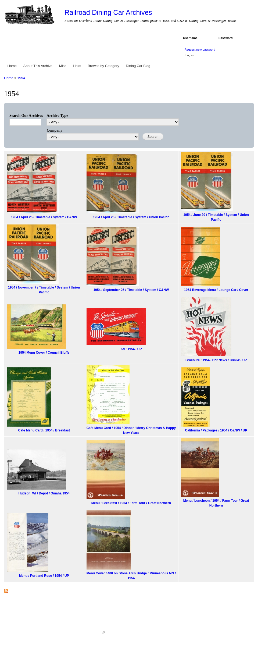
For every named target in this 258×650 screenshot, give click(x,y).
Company (54, 130)
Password (226, 38)
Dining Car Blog (138, 66)
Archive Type (57, 116)
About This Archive (37, 66)
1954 (21, 78)
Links (77, 66)
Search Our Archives (26, 116)
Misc (62, 66)
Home (12, 66)
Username (191, 38)
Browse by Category (103, 66)
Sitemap (114, 632)
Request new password (199, 49)
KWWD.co (95, 632)
